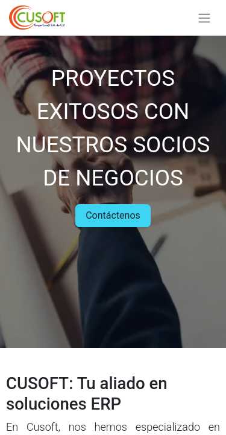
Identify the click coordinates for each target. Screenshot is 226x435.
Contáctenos (113, 215)
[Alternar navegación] (204, 18)
